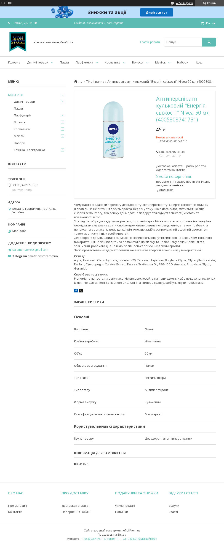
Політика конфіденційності (139, 539)
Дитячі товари (37, 62)
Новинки (121, 512)
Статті (173, 512)
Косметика (112, 62)
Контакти (15, 512)
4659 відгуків (184, 3)
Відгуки (174, 506)
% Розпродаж (125, 506)
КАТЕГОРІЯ (15, 95)
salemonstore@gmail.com (30, 249)
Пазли (64, 62)
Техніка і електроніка (29, 150)
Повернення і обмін (76, 512)
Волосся (138, 62)
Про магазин (17, 506)
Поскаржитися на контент (100, 539)
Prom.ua (134, 530)
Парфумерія (84, 62)
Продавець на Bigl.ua (112, 535)
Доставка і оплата (75, 506)
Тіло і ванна (95, 81)
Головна (14, 62)
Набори (182, 62)
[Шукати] (209, 42)
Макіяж (160, 62)
